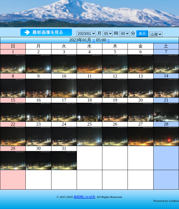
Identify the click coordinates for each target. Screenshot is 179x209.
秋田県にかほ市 (84, 197)
